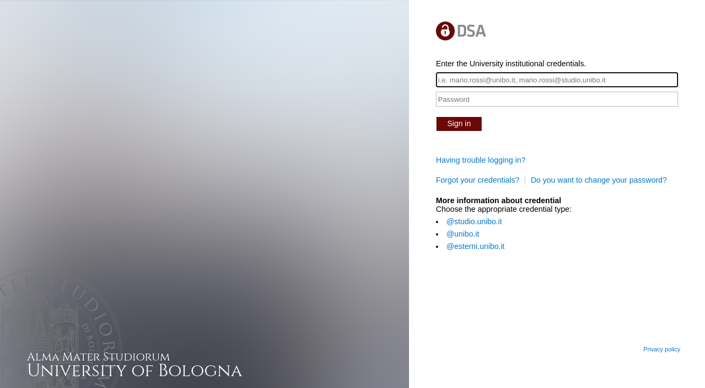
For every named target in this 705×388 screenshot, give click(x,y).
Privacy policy (661, 349)
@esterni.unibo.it (475, 246)
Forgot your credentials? (477, 180)
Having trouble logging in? (480, 160)
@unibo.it (462, 234)
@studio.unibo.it (474, 221)
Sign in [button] (459, 123)
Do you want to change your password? (599, 180)
